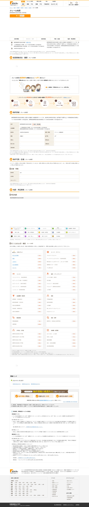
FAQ (68, 486)
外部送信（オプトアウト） (68, 504)
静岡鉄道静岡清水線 (18, 46)
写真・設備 (57, 39)
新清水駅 (25, 46)
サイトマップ (69, 482)
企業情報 (77, 504)
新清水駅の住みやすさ (35, 383)
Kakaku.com (16, 505)
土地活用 (54, 492)
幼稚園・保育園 (44, 232)
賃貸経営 (54, 494)
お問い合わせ (69, 487)
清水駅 (22, 44)
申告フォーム (18, 153)
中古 (32, 4)
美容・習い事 (44, 236)
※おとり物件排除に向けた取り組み (70, 401)
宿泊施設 (58, 236)
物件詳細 (43, 39)
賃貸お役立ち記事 (70, 495)
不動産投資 (54, 491)
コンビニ (44, 228)
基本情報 (16, 39)
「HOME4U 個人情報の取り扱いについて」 (34, 426)
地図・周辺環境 (71, 39)
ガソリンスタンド (72, 232)
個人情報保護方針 (57, 504)
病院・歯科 (17, 232)
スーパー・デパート (31, 228)
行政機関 (58, 232)
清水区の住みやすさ (17, 383)
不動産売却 (46, 4)
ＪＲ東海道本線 (17, 44)
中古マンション (55, 484)
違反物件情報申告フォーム (45, 400)
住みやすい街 (54, 4)
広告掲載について (70, 489)
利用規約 (69, 484)
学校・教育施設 (31, 232)
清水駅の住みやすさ (26, 383)
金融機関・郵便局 (72, 228)
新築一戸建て (55, 486)
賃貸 (23, 4)
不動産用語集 (69, 497)
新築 (28, 4)
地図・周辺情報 (36, 124)
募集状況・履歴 (30, 39)
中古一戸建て (55, 487)
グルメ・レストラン (17, 228)
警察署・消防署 (17, 236)
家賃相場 (69, 499)
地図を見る (28, 42)
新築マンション (55, 482)
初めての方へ (69, 480)
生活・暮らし (31, 236)
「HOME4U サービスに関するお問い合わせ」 (26, 457)
